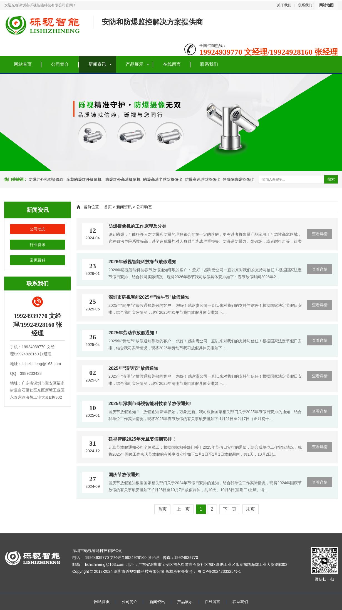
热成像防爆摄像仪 (238, 179)
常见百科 (37, 260)
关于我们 (284, 5)
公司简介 (60, 64)
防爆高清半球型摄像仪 (162, 179)
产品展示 (134, 64)
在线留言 (172, 64)
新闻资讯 (97, 64)
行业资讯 (37, 244)
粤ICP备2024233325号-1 (219, 571)
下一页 (229, 509)
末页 (250, 509)
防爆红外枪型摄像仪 (46, 179)
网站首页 (23, 64)
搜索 (331, 179)
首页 (108, 207)
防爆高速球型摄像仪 (202, 179)
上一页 (183, 509)
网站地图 (326, 5)
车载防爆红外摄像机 (83, 179)
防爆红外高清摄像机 (122, 179)
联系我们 (305, 5)
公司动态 (37, 229)
